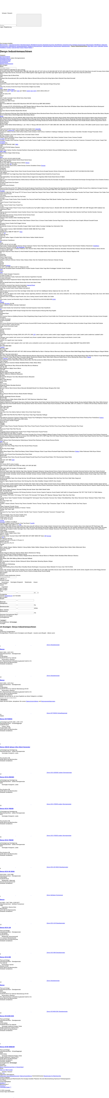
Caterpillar (100, 46)
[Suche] (29, 20)
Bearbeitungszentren (49, 44)
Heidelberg (3, 47)
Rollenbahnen (12, 46)
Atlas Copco (93, 46)
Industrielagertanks (22, 46)
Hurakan (8, 47)
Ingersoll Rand (15, 47)
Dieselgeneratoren (25, 44)
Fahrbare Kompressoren (79, 44)
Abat (88, 46)
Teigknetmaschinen (47, 46)
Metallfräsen (97, 44)
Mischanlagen (90, 44)
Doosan (106, 46)
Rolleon (30, 47)
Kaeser (22, 47)
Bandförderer (58, 44)
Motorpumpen (57, 46)
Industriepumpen (67, 44)
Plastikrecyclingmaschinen (34, 46)
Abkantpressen (66, 46)
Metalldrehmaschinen (37, 44)
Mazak (26, 47)
